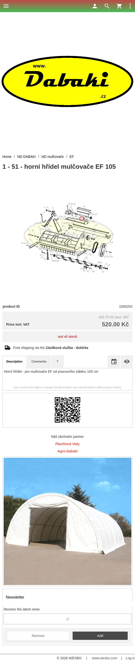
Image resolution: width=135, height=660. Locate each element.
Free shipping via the (50, 348)
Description (14, 361)
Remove (38, 636)
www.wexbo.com (104, 658)
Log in (130, 658)
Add (100, 636)
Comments (39, 361)
